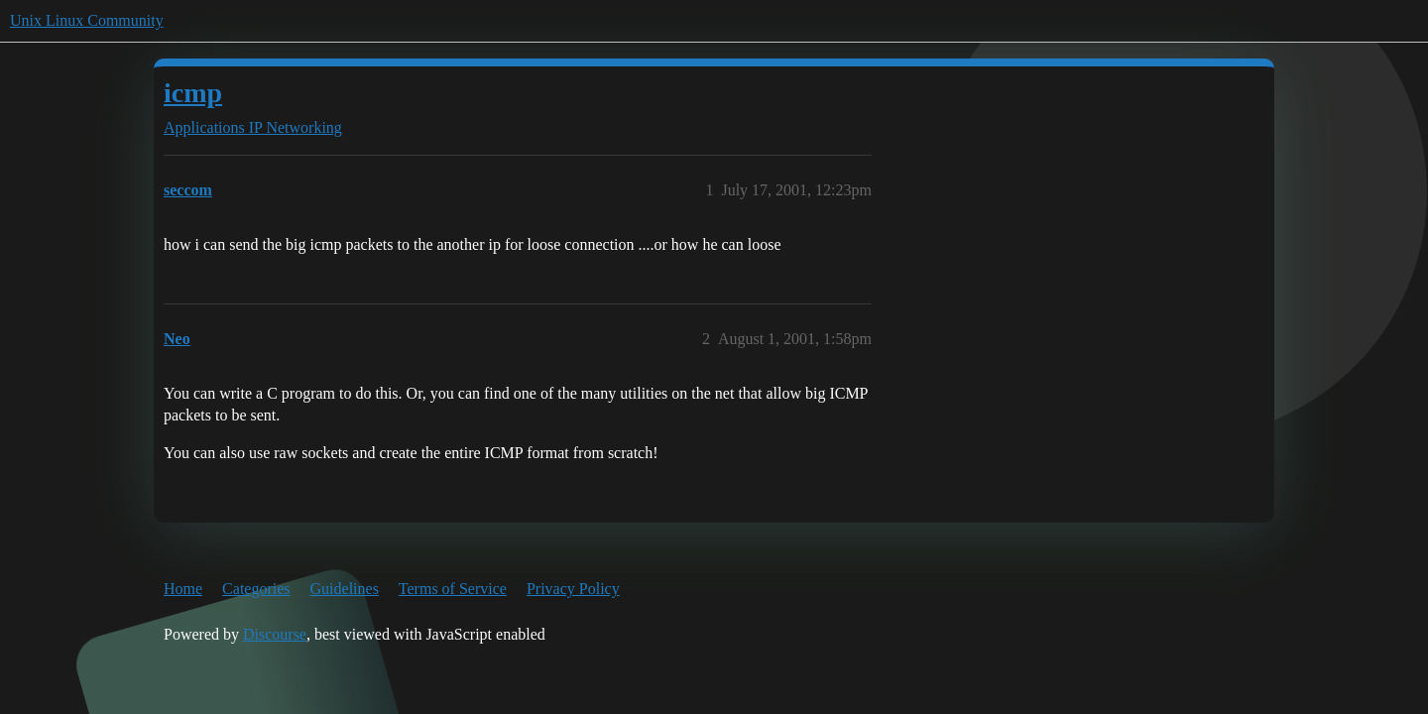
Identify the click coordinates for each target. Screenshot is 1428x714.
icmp (193, 92)
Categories (256, 588)
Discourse (274, 634)
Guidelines (344, 588)
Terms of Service (453, 588)
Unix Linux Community (87, 20)
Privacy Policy (573, 588)
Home (183, 588)
